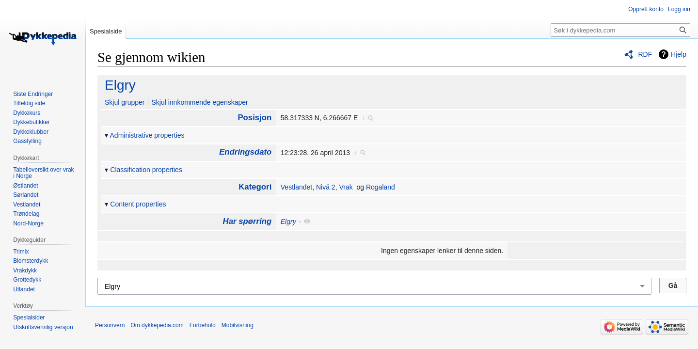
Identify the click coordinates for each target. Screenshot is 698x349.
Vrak (345, 187)
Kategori (254, 186)
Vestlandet (296, 187)
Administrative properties (147, 135)
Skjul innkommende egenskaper (199, 102)
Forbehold (203, 325)
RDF (645, 54)
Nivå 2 (325, 187)
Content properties (138, 204)
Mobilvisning (238, 325)
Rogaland (380, 187)
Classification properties (146, 170)
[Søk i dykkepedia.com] (620, 30)
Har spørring (247, 221)
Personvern (110, 325)
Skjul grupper (125, 102)
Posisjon (254, 117)
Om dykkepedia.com (156, 325)
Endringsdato (245, 152)
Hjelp (678, 54)
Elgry (120, 85)
